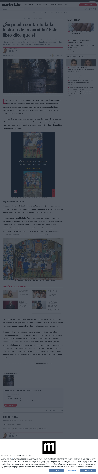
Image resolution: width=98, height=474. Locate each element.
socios (12, 458)
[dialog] (49, 456)
